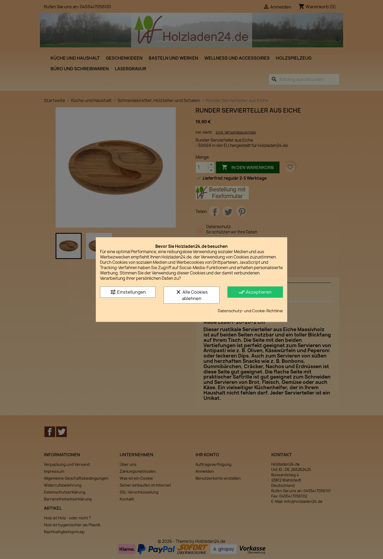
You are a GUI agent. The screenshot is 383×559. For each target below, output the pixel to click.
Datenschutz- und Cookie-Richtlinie (250, 310)
